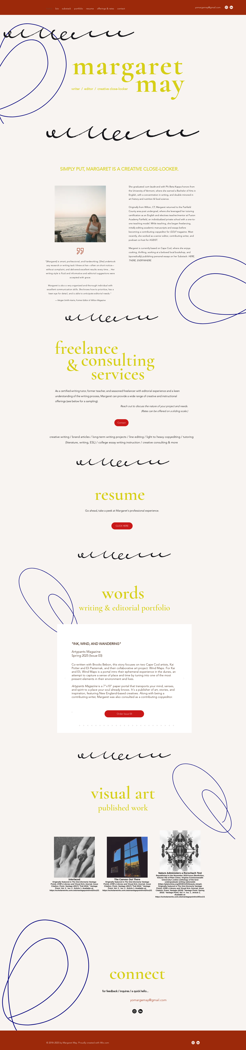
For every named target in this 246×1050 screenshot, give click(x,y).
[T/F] (144, 725)
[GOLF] (95, 725)
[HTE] (91, 725)
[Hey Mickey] (161, 725)
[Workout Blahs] (116, 725)
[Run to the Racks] (165, 725)
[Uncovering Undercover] (140, 725)
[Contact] (121, 422)
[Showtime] (132, 725)
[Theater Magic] (136, 725)
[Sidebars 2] (157, 725)
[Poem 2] (173, 725)
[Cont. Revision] (108, 725)
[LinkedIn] (231, 7)
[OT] (87, 725)
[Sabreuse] (128, 725)
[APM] (75, 725)
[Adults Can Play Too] (120, 725)
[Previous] (65, 678)
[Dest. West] (124, 725)
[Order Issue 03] (124, 714)
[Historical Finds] (112, 725)
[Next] (183, 678)
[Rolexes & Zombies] (148, 725)
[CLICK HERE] (122, 526)
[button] (79, 8)
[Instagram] (226, 7)
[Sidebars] (104, 725)
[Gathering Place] (153, 725)
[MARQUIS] (83, 725)
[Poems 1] (169, 725)
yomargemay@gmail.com (208, 7)
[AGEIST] (79, 725)
